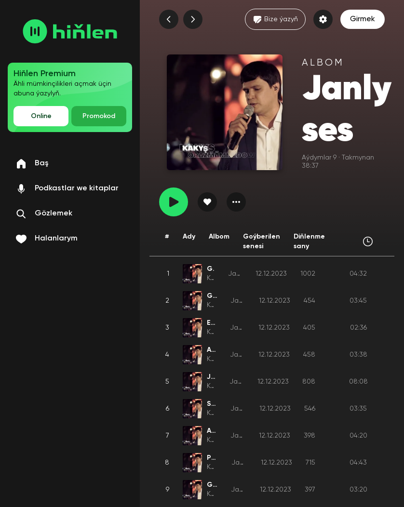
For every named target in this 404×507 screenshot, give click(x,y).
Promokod (98, 116)
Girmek (362, 19)
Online (41, 116)
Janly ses (245, 300)
